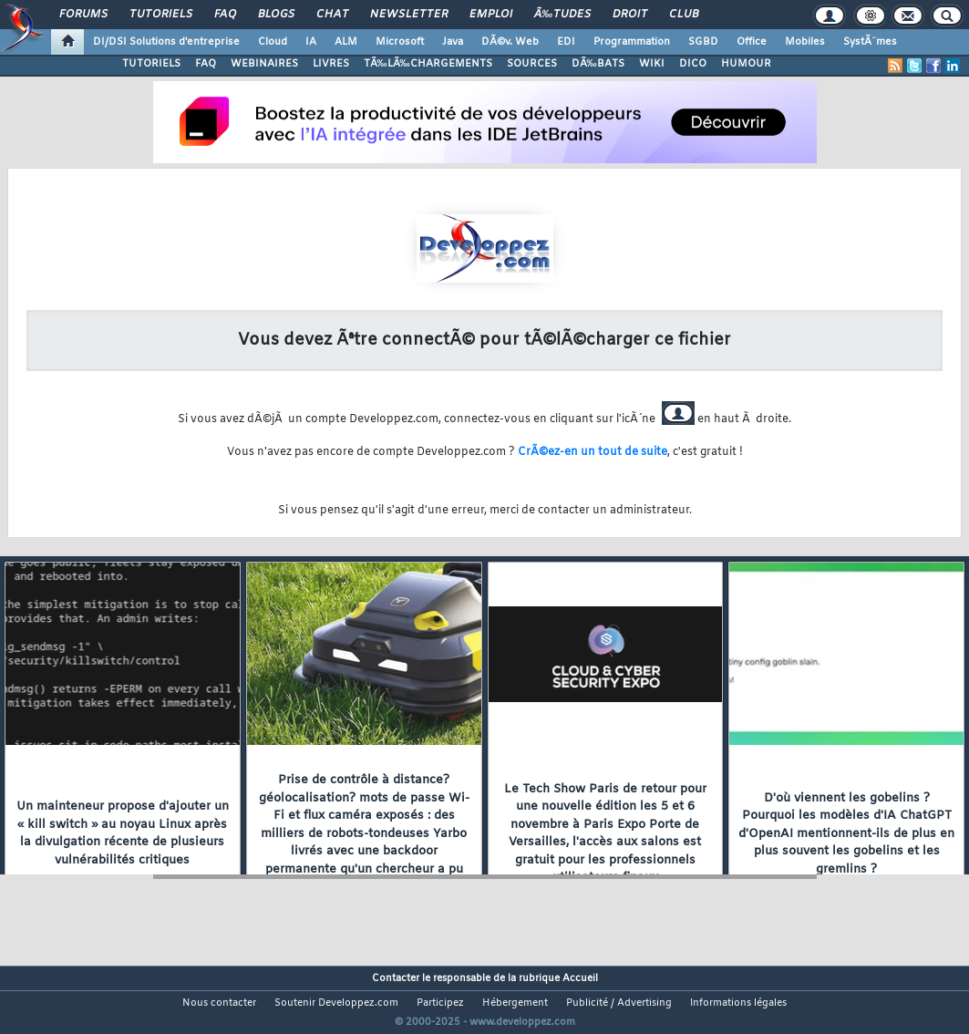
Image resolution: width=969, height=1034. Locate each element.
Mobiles (805, 42)
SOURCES (532, 63)
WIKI (652, 63)
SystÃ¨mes (870, 42)
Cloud (272, 42)
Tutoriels (161, 14)
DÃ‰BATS (598, 63)
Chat (332, 14)
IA (310, 42)
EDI (566, 42)
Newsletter (408, 14)
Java (452, 42)
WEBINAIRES (264, 63)
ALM (346, 42)
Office (752, 42)
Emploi (491, 14)
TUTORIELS (151, 63)
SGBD (703, 42)
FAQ (225, 14)
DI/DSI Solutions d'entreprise (166, 42)
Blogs (276, 14)
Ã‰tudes (562, 14)
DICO (692, 63)
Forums (83, 14)
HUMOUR (746, 63)
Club (683, 14)
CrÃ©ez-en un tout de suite (592, 452)
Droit (630, 14)
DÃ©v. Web (510, 42)
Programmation (631, 42)
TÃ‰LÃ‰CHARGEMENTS (428, 63)
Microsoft (400, 42)
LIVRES (331, 63)
